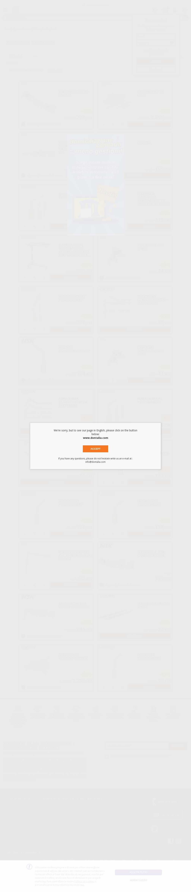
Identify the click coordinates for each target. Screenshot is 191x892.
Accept (95, 448)
